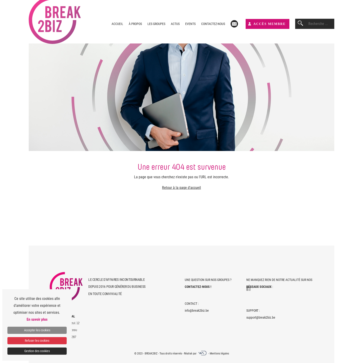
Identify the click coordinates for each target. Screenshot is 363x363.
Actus (175, 24)
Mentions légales (219, 353)
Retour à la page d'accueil (181, 187)
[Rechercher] (300, 24)
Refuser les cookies (37, 340)
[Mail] (234, 24)
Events (190, 24)
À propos (135, 24)
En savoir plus (37, 319)
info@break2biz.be (197, 310)
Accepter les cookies (37, 330)
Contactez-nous (213, 24)
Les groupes (156, 24)
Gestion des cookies (37, 351)
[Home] (66, 287)
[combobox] (321, 24)
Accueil (117, 24)
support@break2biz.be (260, 317)
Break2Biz (151, 353)
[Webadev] (202, 353)
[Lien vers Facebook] (248, 288)
